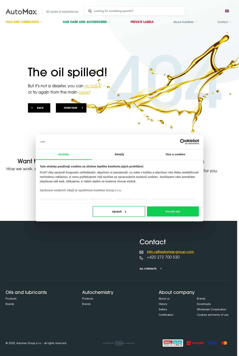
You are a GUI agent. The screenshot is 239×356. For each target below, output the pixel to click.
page (83, 92)
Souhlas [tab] (63, 154)
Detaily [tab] (119, 154)
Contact (222, 22)
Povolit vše (172, 211)
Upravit (119, 211)
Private (142, 22)
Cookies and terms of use (213, 314)
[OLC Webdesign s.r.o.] (118, 343)
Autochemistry (97, 293)
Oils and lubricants (26, 293)
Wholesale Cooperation (211, 309)
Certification (166, 314)
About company (177, 293)
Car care (85, 22)
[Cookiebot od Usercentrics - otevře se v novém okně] (183, 142)
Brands (10, 303)
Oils (22, 22)
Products (11, 298)
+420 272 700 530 (163, 257)
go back (93, 86)
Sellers (163, 309)
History (163, 303)
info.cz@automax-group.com (170, 252)
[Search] (135, 10)
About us (164, 298)
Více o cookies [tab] (175, 154)
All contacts (148, 269)
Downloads (204, 303)
